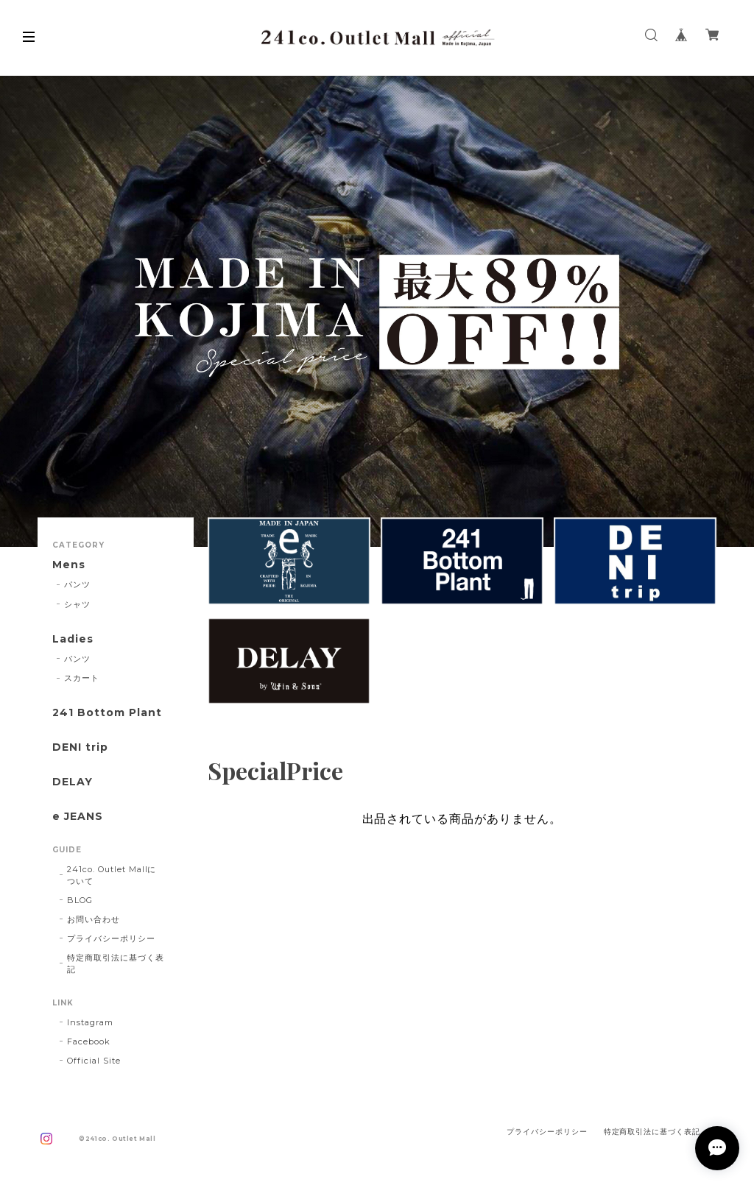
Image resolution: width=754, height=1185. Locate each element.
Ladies (73, 639)
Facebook (88, 1041)
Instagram (90, 1022)
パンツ (77, 584)
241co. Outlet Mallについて (111, 875)
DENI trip (80, 747)
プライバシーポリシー (111, 938)
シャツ (77, 604)
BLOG (80, 900)
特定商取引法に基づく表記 (115, 963)
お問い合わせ (93, 919)
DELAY (72, 782)
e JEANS (77, 816)
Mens (68, 565)
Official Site (93, 1060)
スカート (81, 678)
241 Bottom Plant (106, 713)
